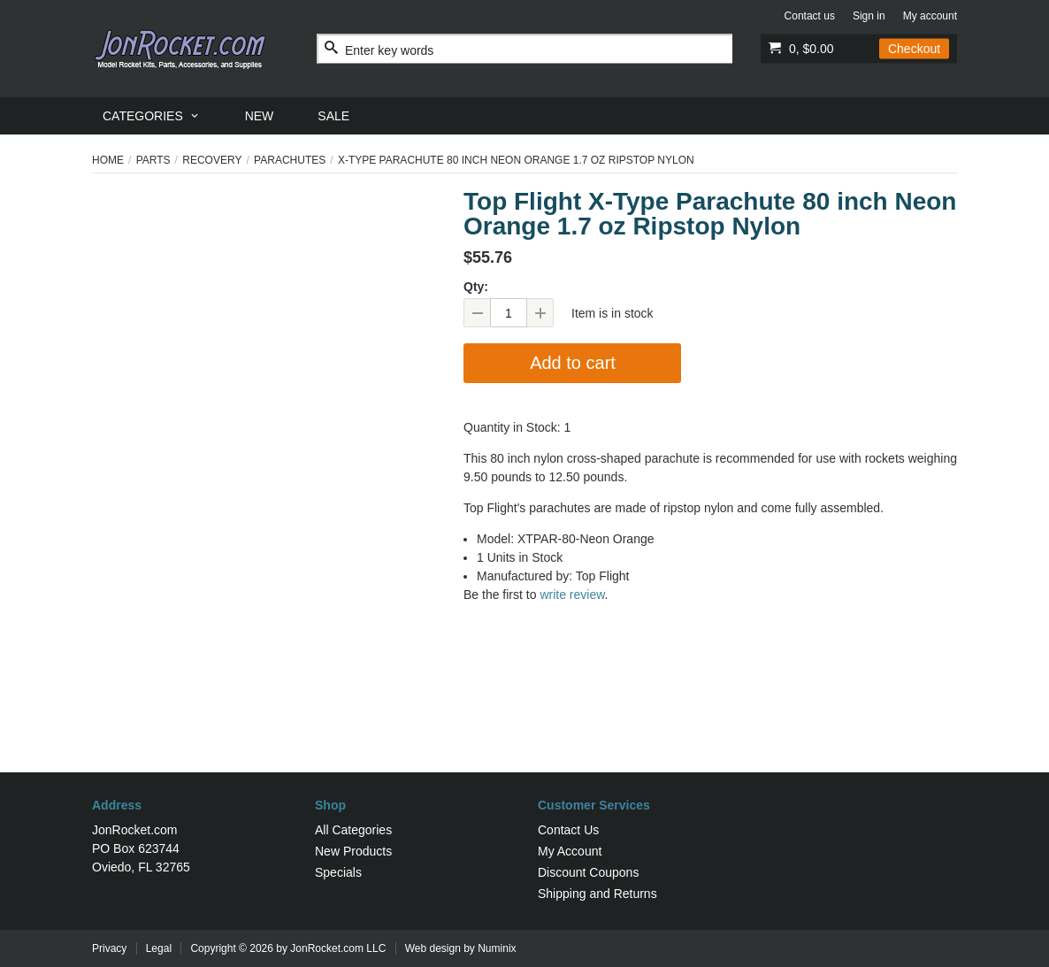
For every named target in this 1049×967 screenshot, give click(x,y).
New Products (353, 851)
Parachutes (289, 160)
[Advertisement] (524, 715)
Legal (159, 948)
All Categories (353, 830)
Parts (153, 160)
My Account (569, 851)
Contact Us (568, 830)
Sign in (869, 16)
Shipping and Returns (597, 893)
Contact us (810, 16)
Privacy (109, 948)
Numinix (497, 948)
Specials (338, 872)
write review (572, 594)
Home (108, 160)
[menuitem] (151, 115)
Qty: (475, 287)
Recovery (211, 160)
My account (930, 16)
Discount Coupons (588, 872)
